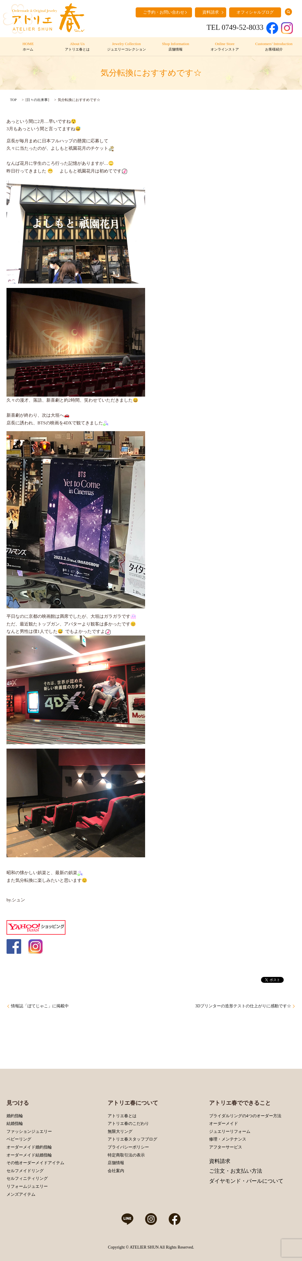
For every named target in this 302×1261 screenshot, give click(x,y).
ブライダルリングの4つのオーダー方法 (245, 1116)
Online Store (224, 47)
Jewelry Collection (126, 47)
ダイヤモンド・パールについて (246, 1181)
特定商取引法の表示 (126, 1155)
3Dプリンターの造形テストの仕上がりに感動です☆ (243, 1006)
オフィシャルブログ (255, 12)
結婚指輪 (14, 1123)
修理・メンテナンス (227, 1139)
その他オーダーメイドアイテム (35, 1163)
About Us (77, 47)
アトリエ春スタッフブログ (132, 1139)
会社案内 (116, 1171)
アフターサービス (225, 1147)
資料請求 (210, 12)
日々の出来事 (37, 100)
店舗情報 (116, 1163)
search (288, 11)
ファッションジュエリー (29, 1131)
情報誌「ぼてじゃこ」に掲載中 (40, 1006)
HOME (28, 47)
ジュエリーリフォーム (229, 1131)
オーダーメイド (223, 1123)
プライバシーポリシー (128, 1147)
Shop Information (176, 47)
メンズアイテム (20, 1194)
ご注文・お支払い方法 (235, 1171)
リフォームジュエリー (27, 1186)
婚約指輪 (14, 1116)
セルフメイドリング (25, 1171)
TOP (13, 100)
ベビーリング (18, 1139)
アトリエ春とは (122, 1116)
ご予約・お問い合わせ (163, 12)
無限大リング (120, 1131)
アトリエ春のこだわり (128, 1123)
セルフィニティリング (27, 1178)
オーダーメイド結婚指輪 (29, 1155)
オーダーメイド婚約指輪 (29, 1147)
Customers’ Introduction (274, 47)
